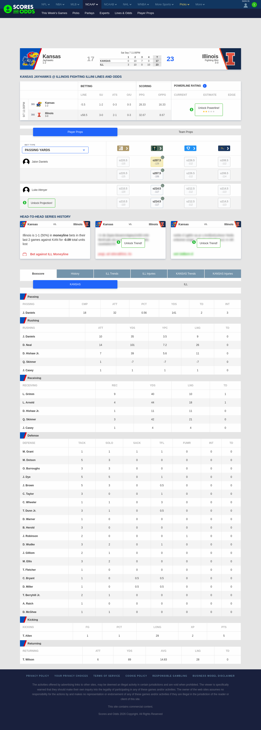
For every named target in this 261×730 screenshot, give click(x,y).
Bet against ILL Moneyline (49, 254)
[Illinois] (49, 113)
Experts (104, 13)
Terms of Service (106, 676)
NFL (46, 4)
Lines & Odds (123, 13)
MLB (75, 4)
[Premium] (254, 6)
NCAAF (91, 4)
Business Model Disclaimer (214, 676)
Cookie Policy (136, 676)
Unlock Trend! (133, 243)
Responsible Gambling (169, 676)
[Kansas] (50, 103)
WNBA (143, 4)
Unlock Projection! (41, 203)
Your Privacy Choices (71, 676)
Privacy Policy (37, 676)
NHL (127, 4)
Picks (76, 13)
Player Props (145, 13)
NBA (60, 4)
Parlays (89, 13)
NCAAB (110, 4)
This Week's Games (54, 13)
